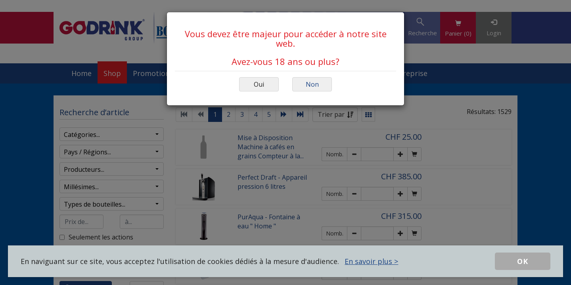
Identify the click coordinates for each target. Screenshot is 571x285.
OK (522, 261)
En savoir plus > (371, 261)
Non (312, 84)
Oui (259, 84)
